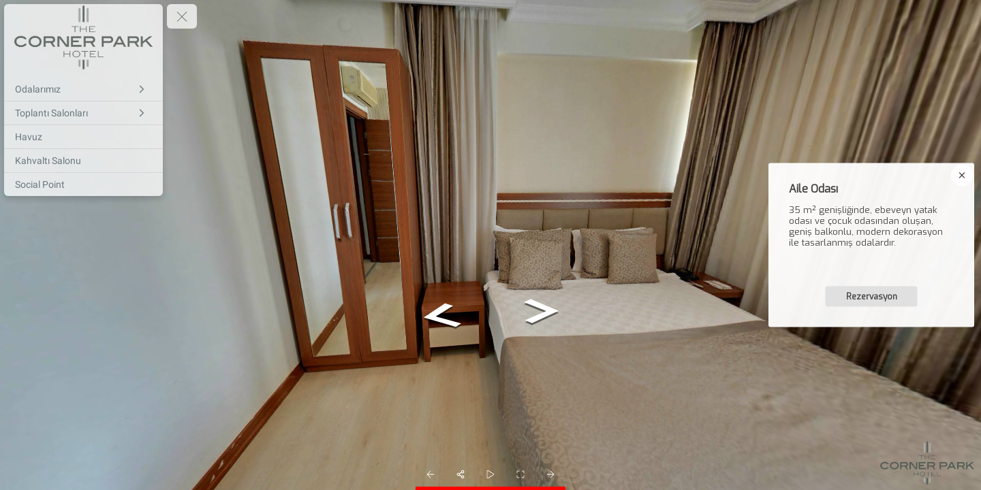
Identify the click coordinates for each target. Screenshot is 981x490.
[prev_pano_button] (431, 474)
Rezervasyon (871, 296)
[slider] (490, 474)
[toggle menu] (182, 16)
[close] (962, 175)
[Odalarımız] (83, 89)
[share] (461, 474)
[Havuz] (83, 136)
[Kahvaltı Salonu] (83, 160)
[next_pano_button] (550, 474)
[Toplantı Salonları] (83, 113)
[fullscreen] (520, 474)
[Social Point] (83, 184)
